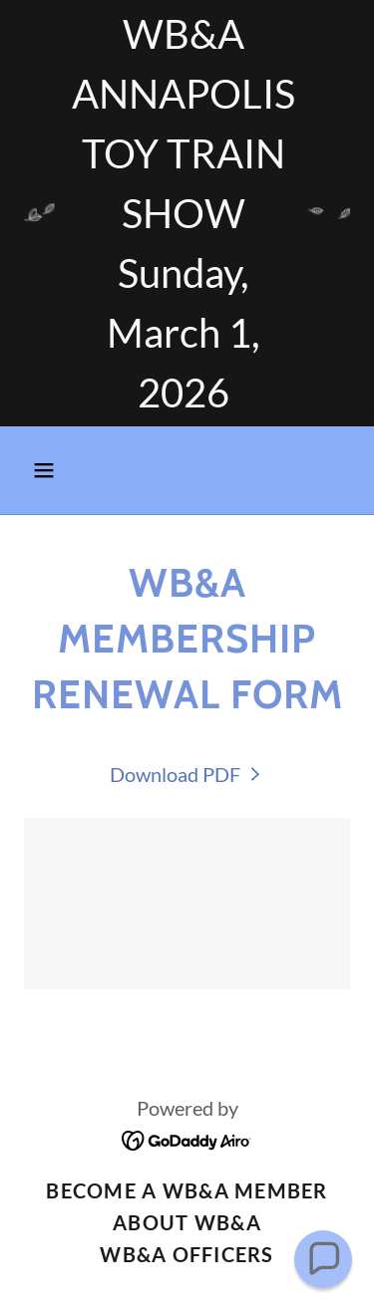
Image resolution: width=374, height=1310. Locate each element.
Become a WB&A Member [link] (186, 1190)
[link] (187, 774)
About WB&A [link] (187, 1222)
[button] (48, 470)
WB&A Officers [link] (186, 1254)
